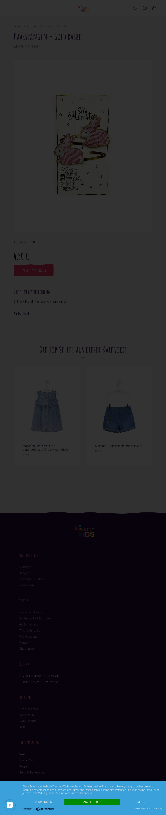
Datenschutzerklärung (153, 808)
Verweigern (43, 802)
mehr (141, 802)
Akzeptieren (92, 802)
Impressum (138, 808)
